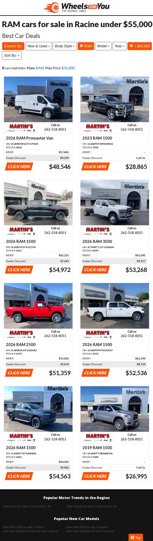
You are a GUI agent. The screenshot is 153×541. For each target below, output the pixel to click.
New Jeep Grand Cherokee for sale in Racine (31, 531)
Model (103, 46)
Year (119, 46)
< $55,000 (139, 46)
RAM (86, 46)
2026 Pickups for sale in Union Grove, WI (91, 506)
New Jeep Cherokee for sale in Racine (89, 531)
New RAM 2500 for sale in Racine (87, 527)
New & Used (38, 46)
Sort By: (11, 55)
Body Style (65, 46)
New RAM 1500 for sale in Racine (23, 527)
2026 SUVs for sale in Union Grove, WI (27, 506)
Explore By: (13, 46)
